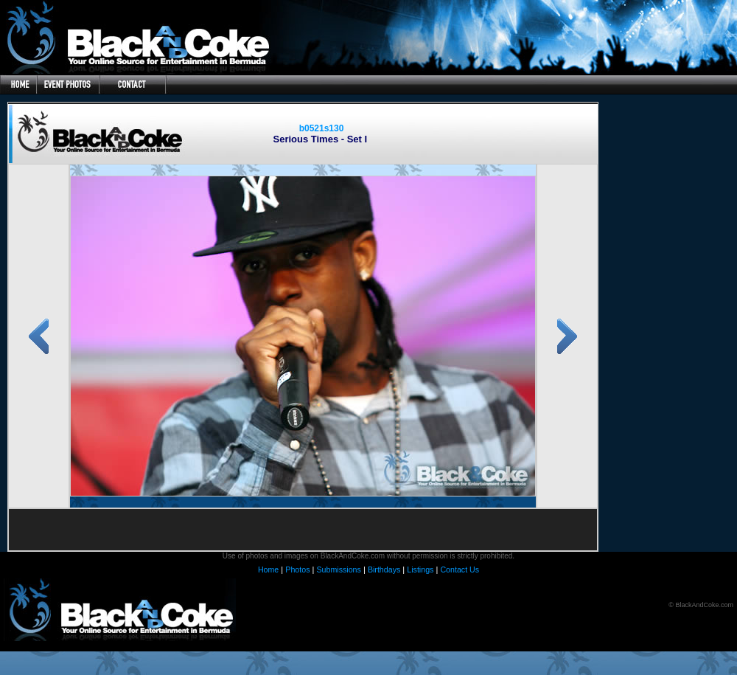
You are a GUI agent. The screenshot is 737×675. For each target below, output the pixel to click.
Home (268, 569)
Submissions (338, 569)
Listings (420, 569)
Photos (297, 569)
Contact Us (459, 569)
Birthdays (384, 569)
